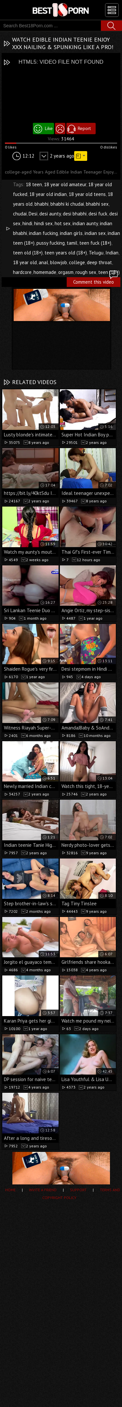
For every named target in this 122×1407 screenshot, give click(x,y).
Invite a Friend (43, 1189)
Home (10, 1189)
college (77, 262)
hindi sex (43, 223)
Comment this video (96, 281)
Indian (111, 253)
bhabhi (41, 204)
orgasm (66, 272)
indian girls (71, 233)
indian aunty (85, 223)
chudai (20, 214)
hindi (27, 223)
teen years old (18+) (66, 253)
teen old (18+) (28, 253)
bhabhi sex (97, 204)
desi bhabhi (75, 214)
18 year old (25, 262)
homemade (45, 272)
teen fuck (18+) (95, 243)
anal (43, 262)
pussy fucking (50, 243)
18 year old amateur (65, 184)
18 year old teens (87, 194)
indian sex (95, 233)
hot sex (63, 223)
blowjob (58, 262)
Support (78, 1189)
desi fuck (97, 214)
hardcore (22, 272)
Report (84, 128)
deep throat (99, 262)
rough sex (85, 272)
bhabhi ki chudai (67, 204)
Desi (33, 214)
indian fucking (43, 233)
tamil (72, 243)
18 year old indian (48, 194)
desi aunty (50, 214)
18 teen (34, 184)
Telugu (96, 253)
